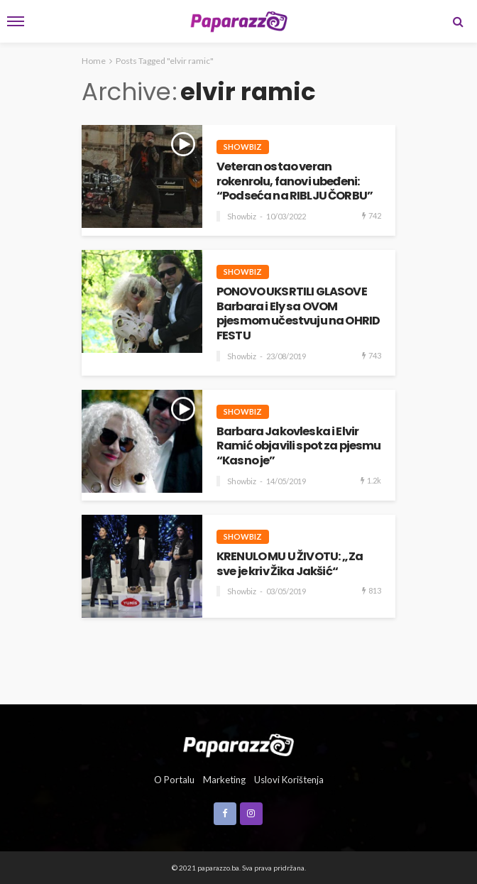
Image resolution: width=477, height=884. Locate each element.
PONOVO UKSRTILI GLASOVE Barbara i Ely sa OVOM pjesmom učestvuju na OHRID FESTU (298, 314)
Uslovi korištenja (289, 779)
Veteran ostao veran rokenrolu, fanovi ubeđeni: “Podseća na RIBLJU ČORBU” (294, 182)
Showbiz (243, 146)
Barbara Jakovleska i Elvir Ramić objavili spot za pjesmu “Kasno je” (298, 447)
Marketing (224, 779)
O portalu (174, 779)
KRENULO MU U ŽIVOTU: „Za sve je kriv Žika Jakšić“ (289, 564)
